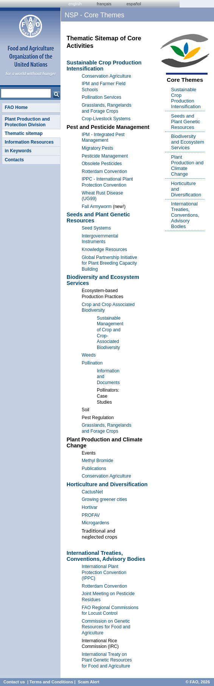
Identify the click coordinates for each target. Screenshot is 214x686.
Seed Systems (96, 228)
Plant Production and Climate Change (187, 165)
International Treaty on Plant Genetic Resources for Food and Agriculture (107, 660)
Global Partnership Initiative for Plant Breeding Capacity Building (109, 263)
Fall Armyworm (97, 206)
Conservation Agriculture (106, 76)
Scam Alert (88, 682)
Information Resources (29, 142)
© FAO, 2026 (198, 682)
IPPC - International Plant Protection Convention (107, 182)
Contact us (14, 682)
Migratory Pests (97, 148)
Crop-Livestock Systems (106, 118)
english (75, 4)
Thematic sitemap (23, 133)
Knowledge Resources (104, 249)
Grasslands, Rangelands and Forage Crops (106, 108)
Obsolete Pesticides (102, 163)
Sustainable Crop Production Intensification (185, 98)
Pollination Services (101, 97)
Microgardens (95, 522)
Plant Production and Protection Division (27, 121)
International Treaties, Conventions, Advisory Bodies (106, 556)
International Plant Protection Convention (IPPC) (104, 572)
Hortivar (90, 507)
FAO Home (16, 107)
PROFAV (91, 515)
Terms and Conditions (51, 682)
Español (133, 4)
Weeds (89, 355)
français (104, 4)
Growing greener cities (104, 499)
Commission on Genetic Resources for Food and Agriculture (106, 627)
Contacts (14, 159)
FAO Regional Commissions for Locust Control (110, 610)
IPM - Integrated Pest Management (103, 137)
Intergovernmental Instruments (100, 239)
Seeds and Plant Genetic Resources (185, 121)
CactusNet (92, 492)
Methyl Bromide (97, 460)
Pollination (92, 363)
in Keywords (18, 150)
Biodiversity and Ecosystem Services (187, 141)
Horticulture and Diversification (107, 484)
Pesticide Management (105, 156)
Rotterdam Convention (104, 171)
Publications (94, 468)
